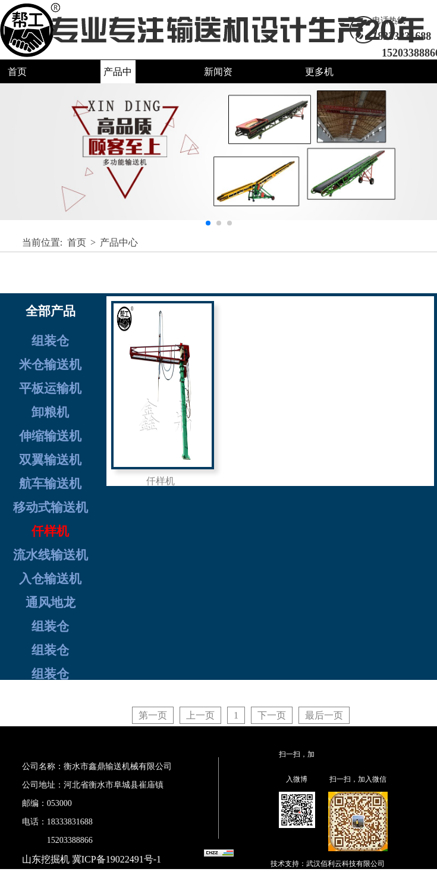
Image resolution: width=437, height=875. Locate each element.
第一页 (153, 715)
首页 (17, 72)
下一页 (271, 715)
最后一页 (324, 715)
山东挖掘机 (46, 859)
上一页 (200, 715)
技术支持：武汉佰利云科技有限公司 (328, 864)
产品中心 (119, 242)
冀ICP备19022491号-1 (116, 859)
